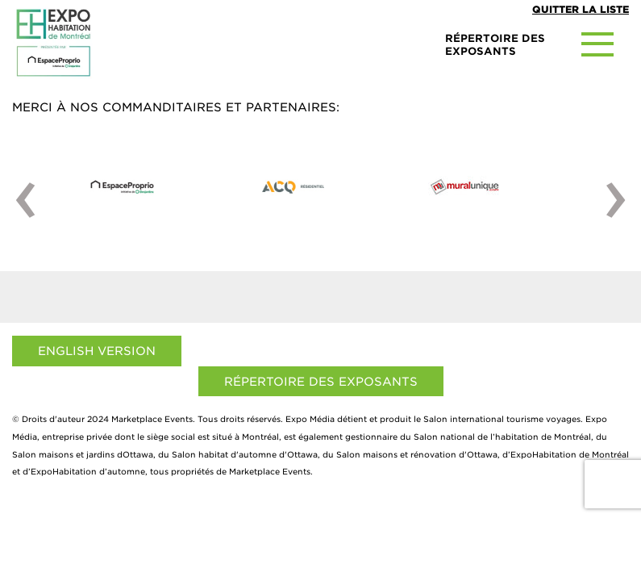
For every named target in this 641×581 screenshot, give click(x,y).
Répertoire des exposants (321, 381)
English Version (97, 350)
